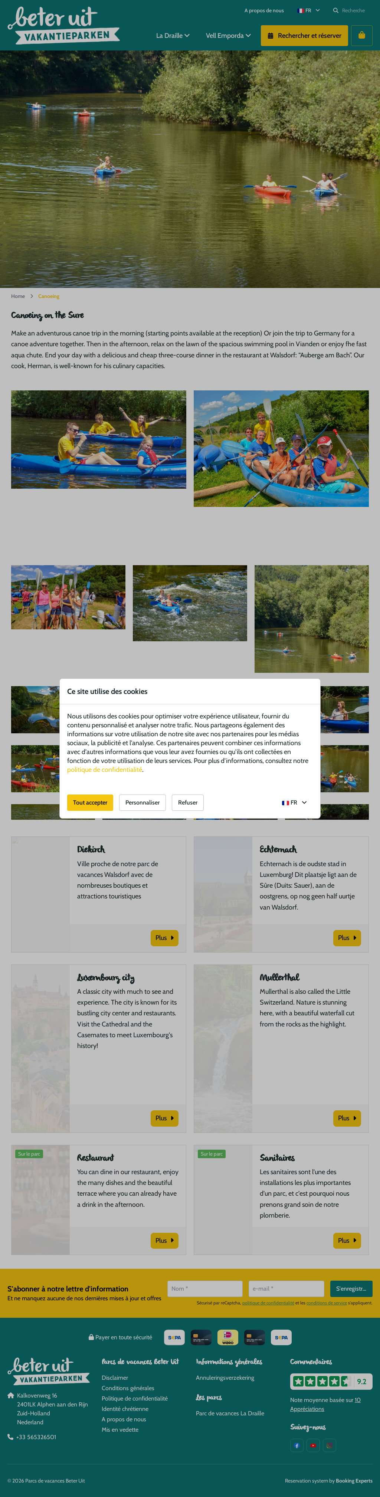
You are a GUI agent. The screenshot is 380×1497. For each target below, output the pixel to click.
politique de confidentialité (104, 770)
